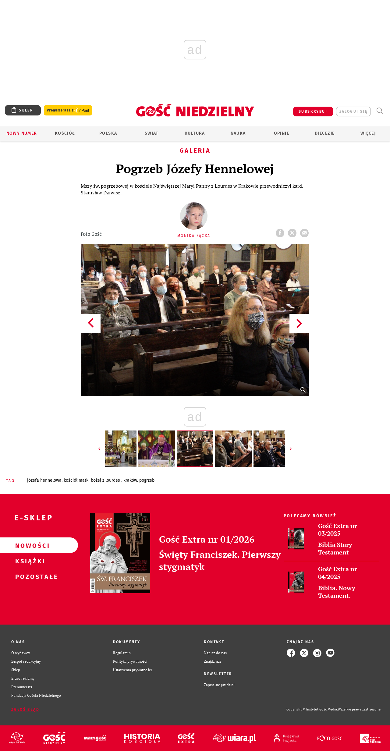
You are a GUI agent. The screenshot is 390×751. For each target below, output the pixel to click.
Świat (151, 133)
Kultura (195, 133)
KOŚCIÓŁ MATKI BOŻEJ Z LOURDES (92, 480)
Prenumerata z (68, 110)
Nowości (29, 545)
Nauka (238, 133)
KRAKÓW (130, 480)
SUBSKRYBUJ (313, 111)
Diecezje (325, 133)
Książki (29, 561)
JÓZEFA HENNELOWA (44, 480)
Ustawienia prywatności (132, 670)
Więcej (368, 133)
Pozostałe (29, 576)
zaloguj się (353, 111)
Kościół (65, 133)
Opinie (281, 133)
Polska (108, 133)
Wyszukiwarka (379, 110)
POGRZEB (146, 480)
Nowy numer (21, 133)
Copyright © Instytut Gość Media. (312, 709)
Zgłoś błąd (25, 709)
